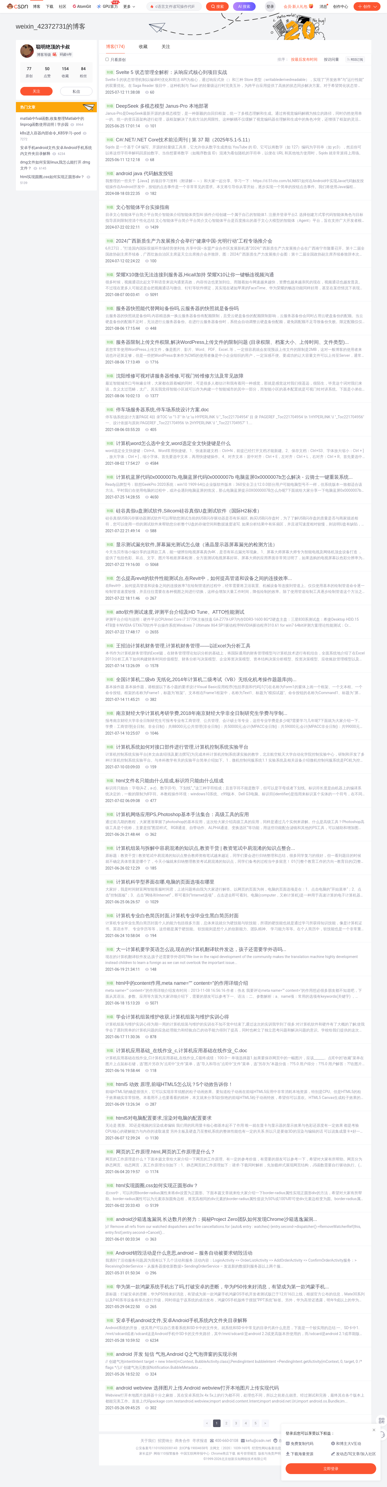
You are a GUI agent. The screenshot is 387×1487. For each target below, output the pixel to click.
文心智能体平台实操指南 (137, 207)
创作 (367, 6)
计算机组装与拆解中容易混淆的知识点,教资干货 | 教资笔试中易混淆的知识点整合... (200, 848)
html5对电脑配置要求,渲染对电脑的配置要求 (158, 1118)
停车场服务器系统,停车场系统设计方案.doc (157, 409)
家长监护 (145, 1453)
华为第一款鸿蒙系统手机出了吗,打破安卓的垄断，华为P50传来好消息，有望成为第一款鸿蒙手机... (217, 1286)
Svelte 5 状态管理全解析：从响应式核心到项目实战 (166, 72)
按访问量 (331, 59)
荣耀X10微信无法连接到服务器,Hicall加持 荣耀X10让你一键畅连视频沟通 (189, 274)
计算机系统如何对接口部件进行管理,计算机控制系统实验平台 (176, 747)
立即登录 (330, 1468)
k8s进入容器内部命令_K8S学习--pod (53, 136)
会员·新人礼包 (299, 6)
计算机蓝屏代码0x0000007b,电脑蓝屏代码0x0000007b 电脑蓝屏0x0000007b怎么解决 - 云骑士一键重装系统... (229, 477)
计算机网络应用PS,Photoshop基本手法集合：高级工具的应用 (177, 814)
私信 (76, 91)
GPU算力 (108, 5)
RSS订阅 (355, 60)
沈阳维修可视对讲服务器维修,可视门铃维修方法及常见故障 (174, 376)
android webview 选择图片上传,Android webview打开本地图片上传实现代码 (192, 1388)
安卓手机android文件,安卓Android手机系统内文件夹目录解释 (176, 1320)
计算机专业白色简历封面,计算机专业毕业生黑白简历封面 (172, 915)
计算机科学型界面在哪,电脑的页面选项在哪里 (159, 882)
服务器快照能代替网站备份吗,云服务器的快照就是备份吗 (172, 308)
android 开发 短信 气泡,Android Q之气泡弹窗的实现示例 (171, 1354)
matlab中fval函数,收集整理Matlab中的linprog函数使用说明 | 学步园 (52, 121)
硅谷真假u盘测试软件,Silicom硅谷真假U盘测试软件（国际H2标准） (183, 511)
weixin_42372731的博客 (51, 26)
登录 (270, 6)
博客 (36, 6)
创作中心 (340, 6)
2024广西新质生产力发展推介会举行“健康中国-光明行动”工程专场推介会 (188, 241)
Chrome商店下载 (223, 1453)
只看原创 (115, 59)
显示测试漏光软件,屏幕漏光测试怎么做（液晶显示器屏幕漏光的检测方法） (191, 544)
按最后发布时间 (304, 59)
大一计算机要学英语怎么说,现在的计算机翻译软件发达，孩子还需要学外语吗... (195, 949)
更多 (129, 6)
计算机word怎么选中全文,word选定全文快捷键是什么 (168, 443)
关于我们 (148, 1440)
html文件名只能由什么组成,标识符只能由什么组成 (164, 780)
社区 (62, 6)
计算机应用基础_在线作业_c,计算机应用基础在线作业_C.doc (176, 1050)
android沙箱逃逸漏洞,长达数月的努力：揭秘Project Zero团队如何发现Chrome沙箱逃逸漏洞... (211, 1219)
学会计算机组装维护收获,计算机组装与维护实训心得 (167, 1017)
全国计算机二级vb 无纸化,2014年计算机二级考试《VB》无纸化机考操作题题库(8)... (201, 679)
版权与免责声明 (269, 1453)
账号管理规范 (246, 1453)
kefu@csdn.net (258, 1440)
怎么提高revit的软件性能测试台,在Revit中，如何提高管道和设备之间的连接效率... (198, 578)
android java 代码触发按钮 (139, 173)
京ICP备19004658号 (193, 1448)
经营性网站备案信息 (266, 1448)
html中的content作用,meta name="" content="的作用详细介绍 (176, 983)
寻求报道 (199, 1440)
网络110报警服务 (166, 1453)
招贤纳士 (165, 1440)
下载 (49, 6)
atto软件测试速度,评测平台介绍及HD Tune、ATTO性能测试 (174, 612)
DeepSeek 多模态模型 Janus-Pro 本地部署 (156, 106)
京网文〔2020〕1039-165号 (230, 1448)
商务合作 (182, 1440)
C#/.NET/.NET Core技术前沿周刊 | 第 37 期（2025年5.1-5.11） (179, 139)
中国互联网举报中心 (195, 1453)
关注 (36, 91)
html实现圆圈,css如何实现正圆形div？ (151, 1185)
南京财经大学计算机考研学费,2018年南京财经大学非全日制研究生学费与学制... (196, 713)
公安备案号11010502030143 (156, 1448)
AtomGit (81, 6)
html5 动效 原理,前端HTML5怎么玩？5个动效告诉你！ (169, 1084)
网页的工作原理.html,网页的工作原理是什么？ (160, 1152)
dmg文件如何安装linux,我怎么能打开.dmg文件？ (55, 165)
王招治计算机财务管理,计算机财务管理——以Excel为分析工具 (178, 646)
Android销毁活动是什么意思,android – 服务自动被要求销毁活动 (178, 1253)
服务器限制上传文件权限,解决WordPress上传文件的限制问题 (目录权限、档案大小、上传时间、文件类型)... (227, 342)
